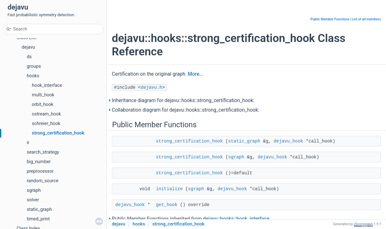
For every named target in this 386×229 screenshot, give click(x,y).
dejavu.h (151, 87)
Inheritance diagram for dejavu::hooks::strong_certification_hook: (183, 100)
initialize (169, 188)
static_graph (39, 209)
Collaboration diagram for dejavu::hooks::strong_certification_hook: (185, 110)
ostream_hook (46, 114)
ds (29, 56)
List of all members (366, 19)
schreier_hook (46, 123)
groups (34, 66)
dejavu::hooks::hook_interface (236, 219)
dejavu (28, 47)
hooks (33, 76)
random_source (42, 181)
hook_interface (47, 85)
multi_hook (43, 95)
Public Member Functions (330, 19)
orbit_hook (43, 104)
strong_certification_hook (58, 133)
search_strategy (43, 152)
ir (28, 142)
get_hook (166, 204)
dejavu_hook (288, 141)
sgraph (34, 190)
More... (196, 74)
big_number (39, 161)
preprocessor (40, 171)
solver (33, 200)
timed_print (38, 219)
